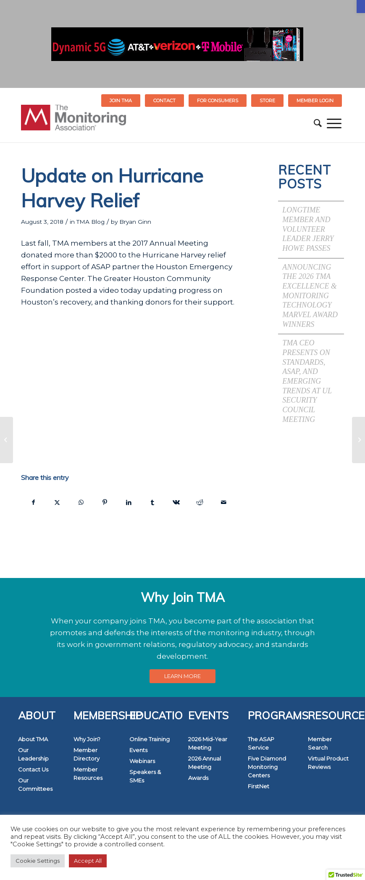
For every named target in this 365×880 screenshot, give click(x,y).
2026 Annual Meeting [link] (204, 762)
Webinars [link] (142, 761)
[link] (361, 6)
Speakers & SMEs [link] (145, 776)
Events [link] (138, 750)
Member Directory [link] (87, 754)
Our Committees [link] (35, 784)
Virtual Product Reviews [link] (328, 762)
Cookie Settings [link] (38, 860)
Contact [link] (164, 100)
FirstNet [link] (258, 786)
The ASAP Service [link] (261, 743)
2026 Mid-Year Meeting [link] (207, 743)
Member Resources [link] (88, 773)
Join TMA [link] (121, 100)
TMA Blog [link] (90, 221)
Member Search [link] (320, 743)
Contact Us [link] (33, 769)
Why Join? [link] (87, 739)
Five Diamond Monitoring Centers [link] (267, 767)
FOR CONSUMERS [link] (217, 100)
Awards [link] (198, 777)
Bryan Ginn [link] (135, 221)
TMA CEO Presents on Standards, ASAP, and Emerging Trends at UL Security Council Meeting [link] (306, 381)
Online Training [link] (149, 739)
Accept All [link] (88, 860)
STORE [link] (267, 100)
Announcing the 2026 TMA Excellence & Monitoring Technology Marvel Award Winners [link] (310, 296)
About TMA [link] (33, 739)
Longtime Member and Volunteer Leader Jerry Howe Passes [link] (307, 229)
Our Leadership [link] (33, 754)
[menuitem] (121, 100)
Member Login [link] (315, 100)
